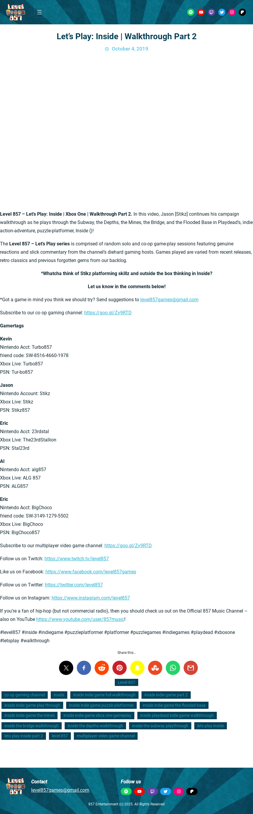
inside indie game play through (32, 705)
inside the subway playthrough (160, 725)
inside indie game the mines (29, 715)
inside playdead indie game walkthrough (177, 715)
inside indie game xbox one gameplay (97, 715)
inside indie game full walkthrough (104, 694)
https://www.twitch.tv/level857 (76, 558)
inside (59, 694)
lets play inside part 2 (23, 735)
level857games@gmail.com (169, 299)
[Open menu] (39, 12)
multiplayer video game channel (106, 735)
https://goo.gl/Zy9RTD (108, 312)
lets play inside (210, 725)
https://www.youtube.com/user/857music (80, 619)
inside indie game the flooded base (174, 705)
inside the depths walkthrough (95, 725)
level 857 (60, 735)
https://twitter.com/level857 (74, 585)
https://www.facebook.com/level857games (90, 572)
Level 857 (126, 682)
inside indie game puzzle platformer (101, 705)
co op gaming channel (24, 694)
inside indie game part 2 (166, 694)
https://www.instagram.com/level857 (91, 598)
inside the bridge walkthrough (31, 725)
